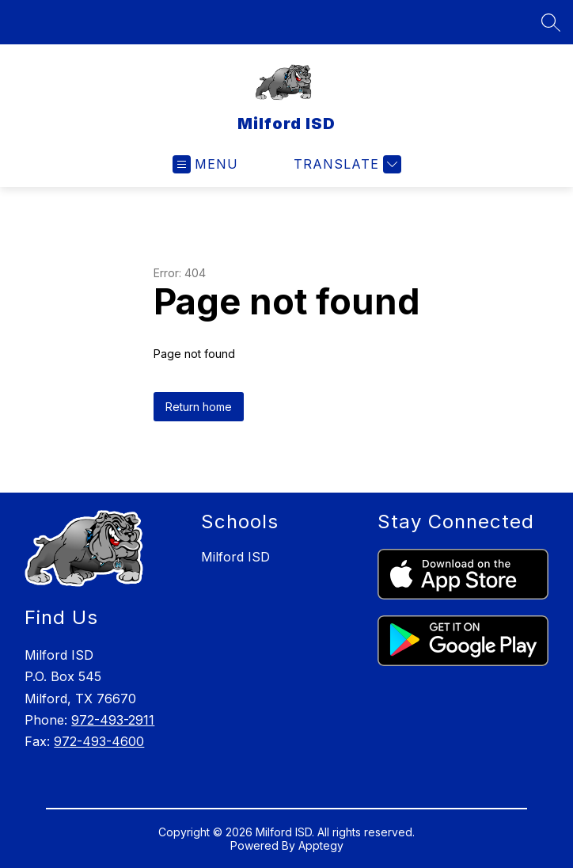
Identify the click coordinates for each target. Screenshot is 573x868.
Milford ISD (235, 557)
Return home (198, 406)
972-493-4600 (99, 741)
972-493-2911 (112, 720)
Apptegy (320, 845)
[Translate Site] (345, 164)
